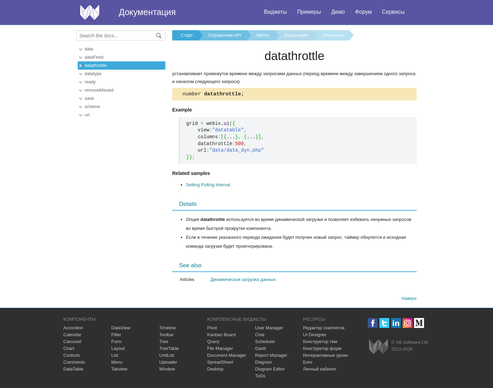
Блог (308, 363)
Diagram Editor (270, 370)
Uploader (168, 363)
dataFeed (94, 57)
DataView (120, 328)
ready (90, 81)
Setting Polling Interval (208, 185)
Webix (378, 347)
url (87, 114)
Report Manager (271, 356)
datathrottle (96, 65)
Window (167, 370)
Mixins (262, 35)
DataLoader (296, 35)
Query (213, 342)
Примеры (309, 12)
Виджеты (275, 12)
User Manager (269, 328)
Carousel (72, 342)
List (114, 356)
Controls (71, 356)
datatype (93, 73)
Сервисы (393, 12)
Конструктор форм (322, 349)
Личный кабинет (320, 370)
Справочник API (224, 35)
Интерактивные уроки (325, 356)
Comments (74, 363)
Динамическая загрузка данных (243, 280)
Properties (333, 35)
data (89, 48)
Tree (163, 342)
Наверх (409, 299)
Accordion (73, 328)
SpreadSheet (220, 363)
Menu (117, 363)
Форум (363, 12)
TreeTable (169, 349)
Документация (147, 12)
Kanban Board (221, 335)
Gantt (260, 349)
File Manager (220, 349)
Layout (118, 349)
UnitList (166, 356)
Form (116, 342)
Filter (116, 335)
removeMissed (99, 90)
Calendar (72, 335)
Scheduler (265, 342)
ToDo (260, 376)
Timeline (167, 328)
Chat (259, 335)
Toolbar (166, 335)
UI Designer (315, 335)
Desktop (215, 370)
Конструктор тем (320, 342)
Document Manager (226, 356)
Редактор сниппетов (323, 328)
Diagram (263, 363)
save (89, 98)
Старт (187, 35)
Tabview (119, 370)
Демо (338, 12)
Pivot (212, 328)
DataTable (73, 370)
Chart (68, 349)
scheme (92, 106)
